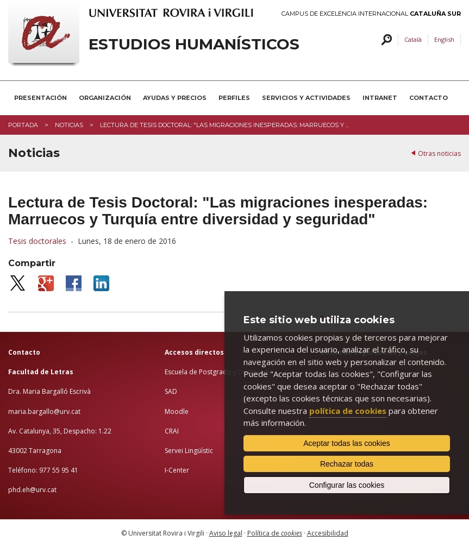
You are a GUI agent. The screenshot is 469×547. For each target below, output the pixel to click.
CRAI (172, 431)
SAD (171, 391)
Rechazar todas (346, 464)
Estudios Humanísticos (194, 44)
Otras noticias (439, 153)
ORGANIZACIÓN (105, 98)
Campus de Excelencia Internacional (371, 14)
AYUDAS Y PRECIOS (175, 98)
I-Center (177, 470)
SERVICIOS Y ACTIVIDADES (306, 98)
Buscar (385, 40)
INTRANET (379, 98)
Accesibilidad (327, 533)
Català (413, 39)
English (444, 39)
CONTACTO (428, 98)
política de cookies (347, 410)
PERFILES (234, 98)
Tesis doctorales (37, 241)
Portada (23, 125)
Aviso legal (225, 533)
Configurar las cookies (347, 485)
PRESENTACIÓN (40, 98)
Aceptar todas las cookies (346, 443)
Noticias (69, 125)
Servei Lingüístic (189, 450)
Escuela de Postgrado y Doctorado (218, 371)
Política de (274, 533)
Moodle (177, 411)
